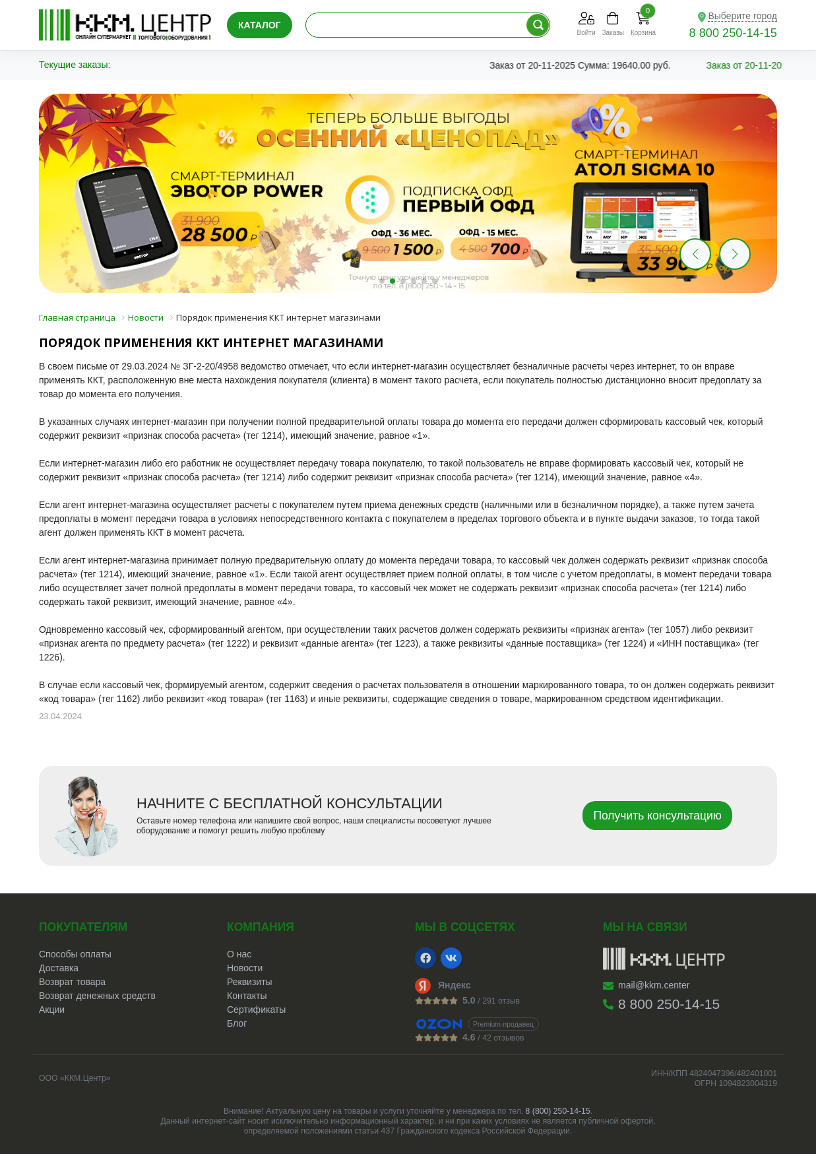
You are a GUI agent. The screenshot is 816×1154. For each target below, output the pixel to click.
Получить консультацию (657, 815)
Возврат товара (72, 982)
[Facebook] (425, 958)
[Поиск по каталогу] (537, 25)
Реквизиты (249, 982)
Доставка (58, 968)
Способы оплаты (75, 954)
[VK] (451, 958)
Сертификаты (256, 1009)
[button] (735, 254)
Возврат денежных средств (97, 995)
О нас (239, 954)
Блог (237, 1023)
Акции (52, 1009)
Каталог (259, 25)
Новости (245, 968)
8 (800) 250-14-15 (558, 1111)
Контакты (247, 995)
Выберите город (742, 16)
